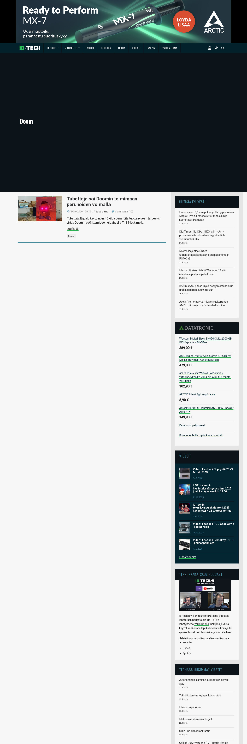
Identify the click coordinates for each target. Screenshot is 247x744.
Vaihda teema (169, 48)
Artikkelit (72, 48)
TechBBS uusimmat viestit (200, 634)
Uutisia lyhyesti (192, 166)
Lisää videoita (187, 521)
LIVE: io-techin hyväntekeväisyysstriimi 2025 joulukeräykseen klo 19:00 (212, 453)
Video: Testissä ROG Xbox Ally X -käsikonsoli (213, 490)
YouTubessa (201, 589)
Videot (90, 48)
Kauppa (151, 48)
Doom (71, 201)
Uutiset (52, 48)
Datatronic (197, 293)
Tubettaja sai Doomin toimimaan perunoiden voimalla (102, 166)
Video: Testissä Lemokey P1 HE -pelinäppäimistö (213, 506)
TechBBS (106, 48)
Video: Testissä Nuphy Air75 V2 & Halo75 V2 (213, 435)
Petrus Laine (101, 176)
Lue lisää (73, 193)
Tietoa (121, 48)
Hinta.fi (136, 48)
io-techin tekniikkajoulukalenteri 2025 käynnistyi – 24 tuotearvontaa (212, 472)
